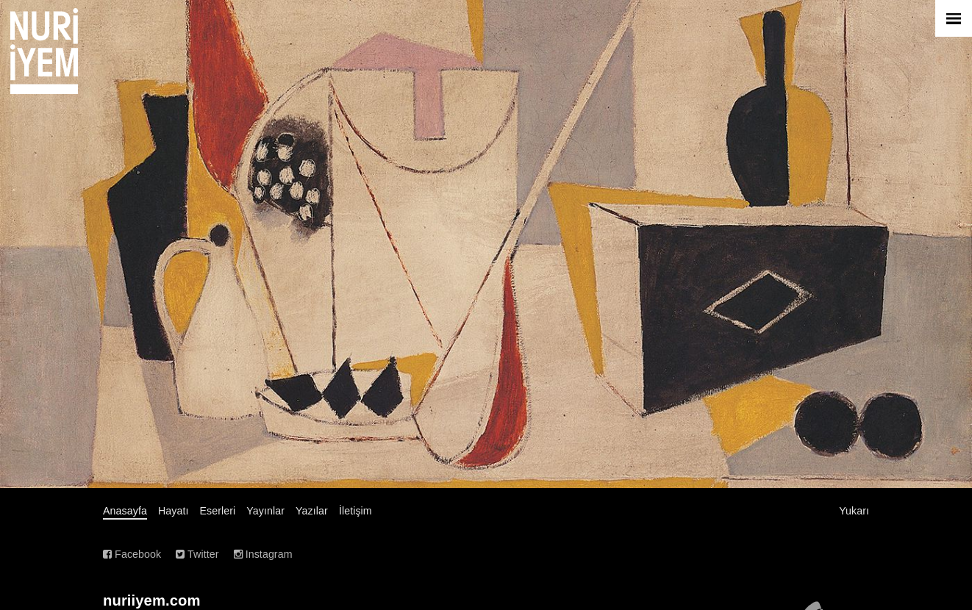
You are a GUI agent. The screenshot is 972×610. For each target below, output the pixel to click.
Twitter (197, 554)
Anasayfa (125, 511)
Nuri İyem (44, 51)
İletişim (355, 511)
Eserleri (218, 511)
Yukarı (854, 511)
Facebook (132, 554)
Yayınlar (265, 511)
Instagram (263, 554)
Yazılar (312, 511)
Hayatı (173, 511)
